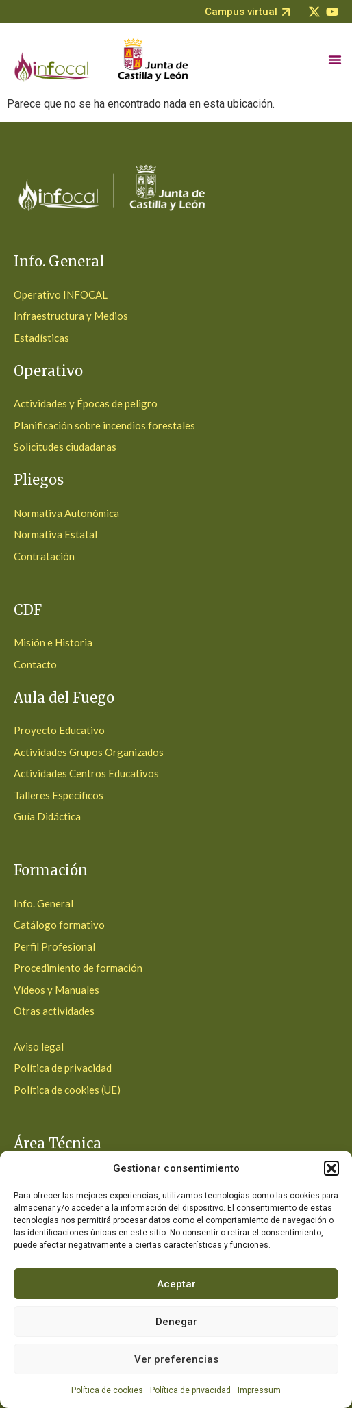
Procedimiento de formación (78, 967)
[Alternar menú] (335, 59)
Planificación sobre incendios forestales (104, 425)
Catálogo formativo (59, 924)
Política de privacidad (190, 1390)
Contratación (44, 556)
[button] (331, 1168)
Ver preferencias (176, 1359)
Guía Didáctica (47, 816)
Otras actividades (54, 1011)
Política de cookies (107, 1390)
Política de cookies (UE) (67, 1089)
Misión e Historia (53, 642)
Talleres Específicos (58, 795)
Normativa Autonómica (66, 513)
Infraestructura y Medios (71, 316)
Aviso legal (39, 1046)
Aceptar (176, 1284)
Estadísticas (41, 337)
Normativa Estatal (55, 534)
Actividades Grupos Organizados (89, 752)
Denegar (176, 1322)
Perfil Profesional (54, 946)
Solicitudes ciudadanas (65, 446)
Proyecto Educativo (59, 730)
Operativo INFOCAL (61, 294)
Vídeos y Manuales (56, 989)
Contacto (35, 664)
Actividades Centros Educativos (86, 773)
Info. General (43, 903)
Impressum (259, 1390)
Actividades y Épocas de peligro (86, 403)
